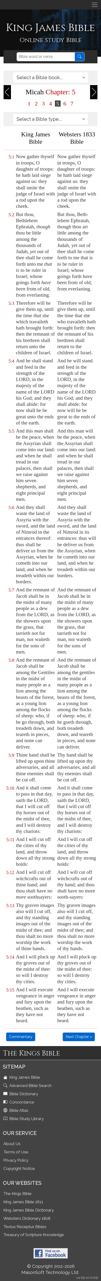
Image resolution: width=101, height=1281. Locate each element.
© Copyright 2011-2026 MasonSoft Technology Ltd (49, 1269)
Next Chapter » (79, 1036)
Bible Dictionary (21, 1093)
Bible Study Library (24, 1118)
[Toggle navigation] (94, 4)
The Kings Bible (17, 1193)
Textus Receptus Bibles (24, 1226)
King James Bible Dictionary (28, 1210)
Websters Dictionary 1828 (26, 1218)
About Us (11, 1143)
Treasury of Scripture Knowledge (33, 1234)
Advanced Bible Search (28, 1085)
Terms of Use (15, 1152)
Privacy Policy (15, 1160)
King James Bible (22, 1077)
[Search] (46, 56)
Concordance (19, 1102)
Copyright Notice (19, 1168)
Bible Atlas (16, 1110)
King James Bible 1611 (23, 1201)
